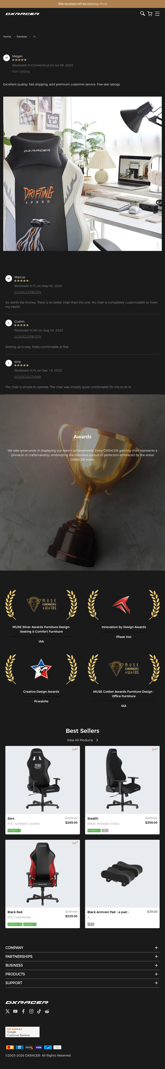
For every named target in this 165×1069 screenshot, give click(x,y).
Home (7, 36)
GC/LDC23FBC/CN (27, 292)
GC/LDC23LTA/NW (27, 377)
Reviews (22, 36)
